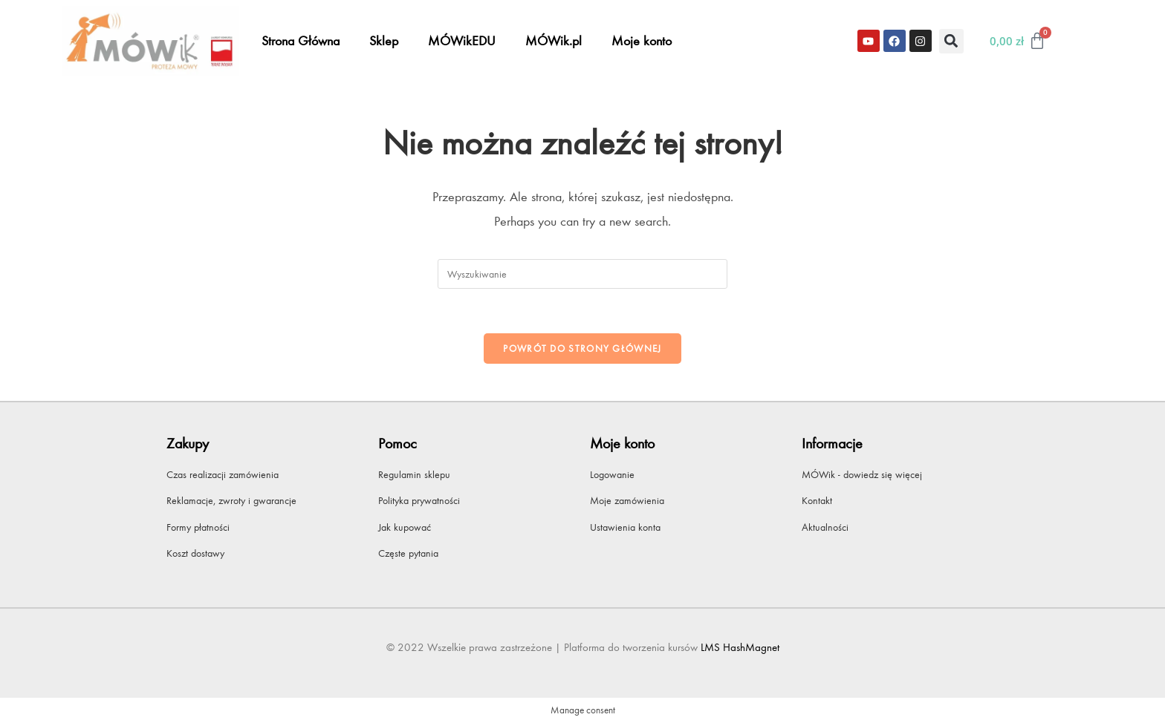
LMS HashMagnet (740, 647)
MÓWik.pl (553, 41)
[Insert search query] (582, 274)
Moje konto (641, 41)
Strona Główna (301, 41)
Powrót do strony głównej (582, 348)
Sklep (383, 41)
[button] (951, 41)
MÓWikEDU (462, 41)
